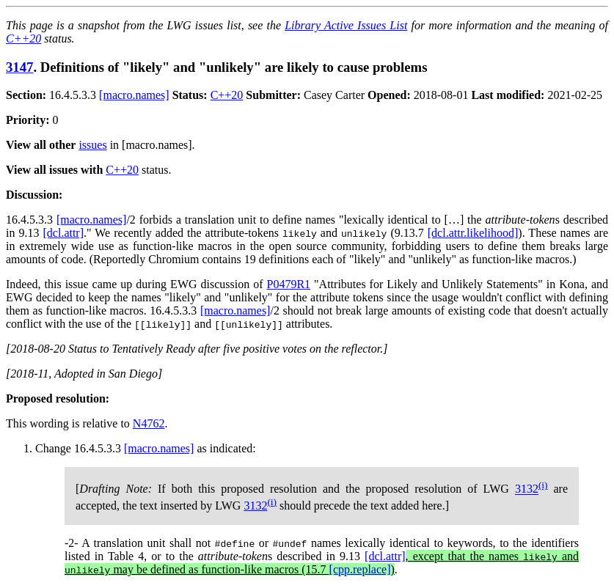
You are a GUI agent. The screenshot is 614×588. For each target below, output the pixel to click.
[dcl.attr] (63, 233)
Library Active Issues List (346, 25)
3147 (19, 67)
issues (92, 145)
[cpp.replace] (360, 569)
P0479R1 (289, 284)
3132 (526, 489)
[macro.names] (134, 95)
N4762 (149, 423)
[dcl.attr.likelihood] (473, 233)
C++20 (23, 38)
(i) (543, 484)
